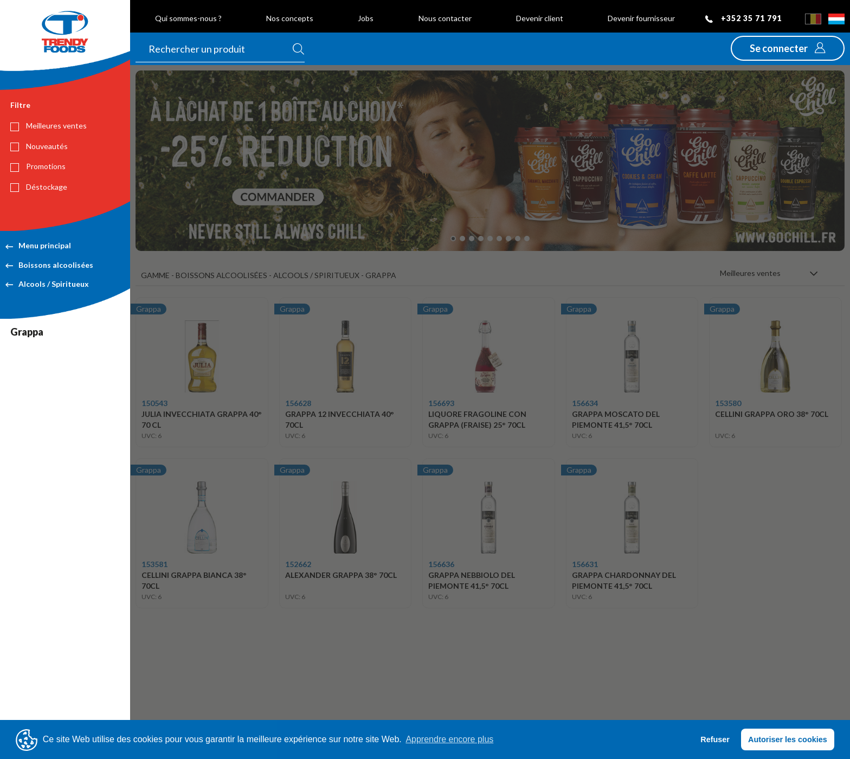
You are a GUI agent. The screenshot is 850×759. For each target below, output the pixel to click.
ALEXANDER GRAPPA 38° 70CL (341, 575)
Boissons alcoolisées (49, 264)
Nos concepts (289, 18)
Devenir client (539, 18)
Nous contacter (445, 18)
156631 (585, 564)
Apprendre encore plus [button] (449, 739)
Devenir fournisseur (641, 18)
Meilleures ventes (48, 126)
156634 (585, 403)
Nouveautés (39, 146)
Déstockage (38, 187)
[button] (788, 48)
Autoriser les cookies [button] (787, 739)
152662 (298, 564)
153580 (728, 403)
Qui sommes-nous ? (188, 18)
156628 (298, 403)
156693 (441, 403)
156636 (441, 564)
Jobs (366, 18)
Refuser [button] (715, 739)
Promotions (38, 166)
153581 (154, 564)
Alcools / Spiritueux (47, 283)
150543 (154, 403)
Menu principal (38, 245)
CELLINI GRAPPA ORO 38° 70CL (771, 414)
